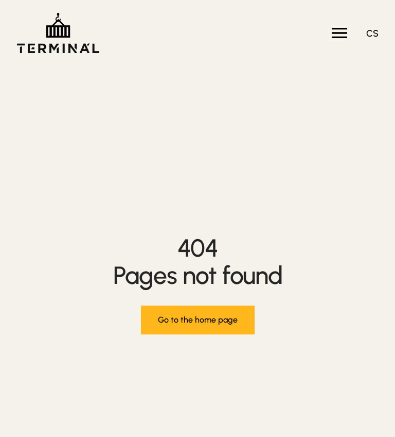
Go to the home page (198, 320)
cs (372, 33)
